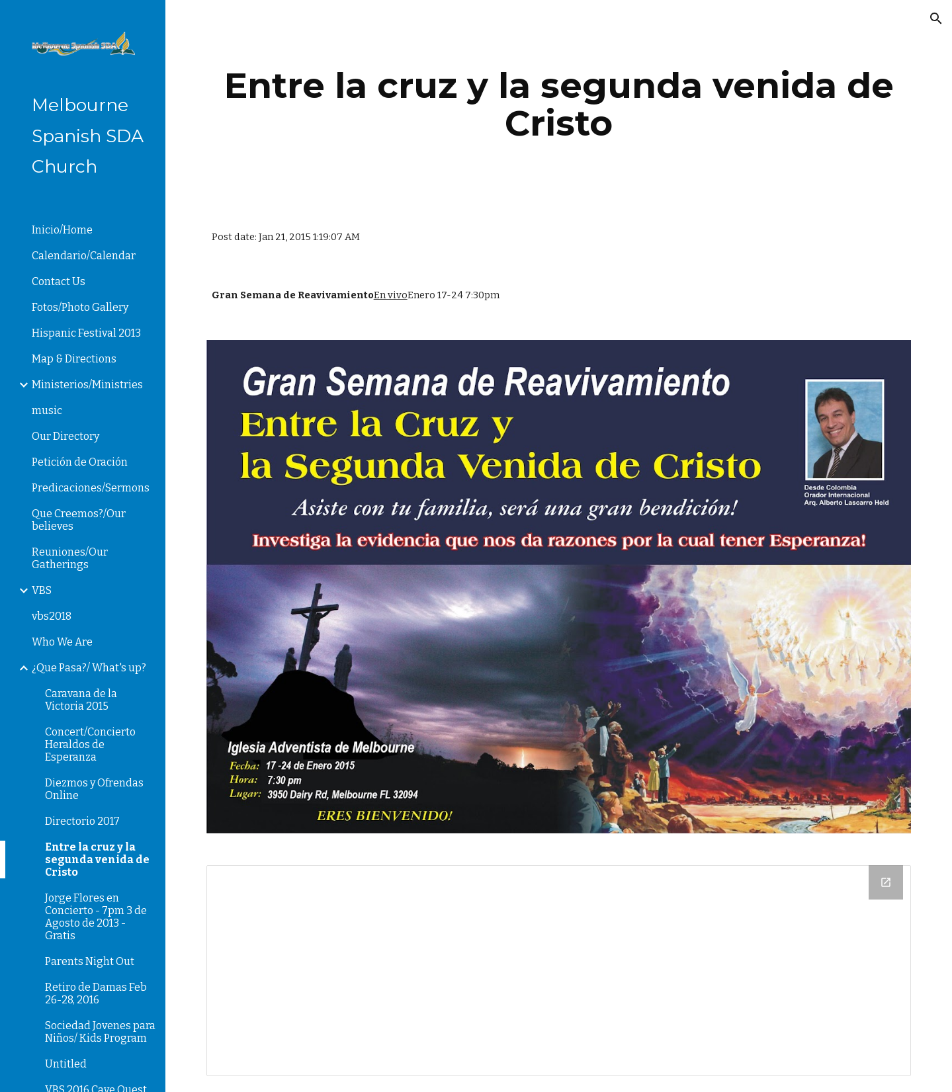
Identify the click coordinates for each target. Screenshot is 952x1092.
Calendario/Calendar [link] (84, 255)
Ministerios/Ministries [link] (87, 384)
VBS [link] (42, 590)
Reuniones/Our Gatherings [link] (70, 558)
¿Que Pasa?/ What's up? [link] (89, 667)
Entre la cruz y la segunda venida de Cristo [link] (97, 859)
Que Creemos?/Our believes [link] (79, 519)
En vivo (391, 295)
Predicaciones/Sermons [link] (91, 488)
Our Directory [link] (65, 436)
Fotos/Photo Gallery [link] (80, 307)
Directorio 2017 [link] (82, 821)
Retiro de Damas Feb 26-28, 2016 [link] (96, 993)
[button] (936, 18)
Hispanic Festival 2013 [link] (86, 333)
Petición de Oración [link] (80, 462)
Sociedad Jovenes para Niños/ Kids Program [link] (100, 1031)
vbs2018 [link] (51, 616)
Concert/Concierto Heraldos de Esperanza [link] (90, 744)
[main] (559, 104)
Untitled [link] (66, 1064)
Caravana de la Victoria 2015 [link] (81, 699)
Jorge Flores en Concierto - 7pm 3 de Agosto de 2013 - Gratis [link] (96, 917)
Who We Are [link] (62, 642)
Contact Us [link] (58, 281)
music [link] (47, 410)
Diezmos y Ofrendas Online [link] (94, 789)
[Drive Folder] (559, 970)
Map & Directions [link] (74, 359)
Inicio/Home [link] (62, 230)
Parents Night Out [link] (89, 961)
